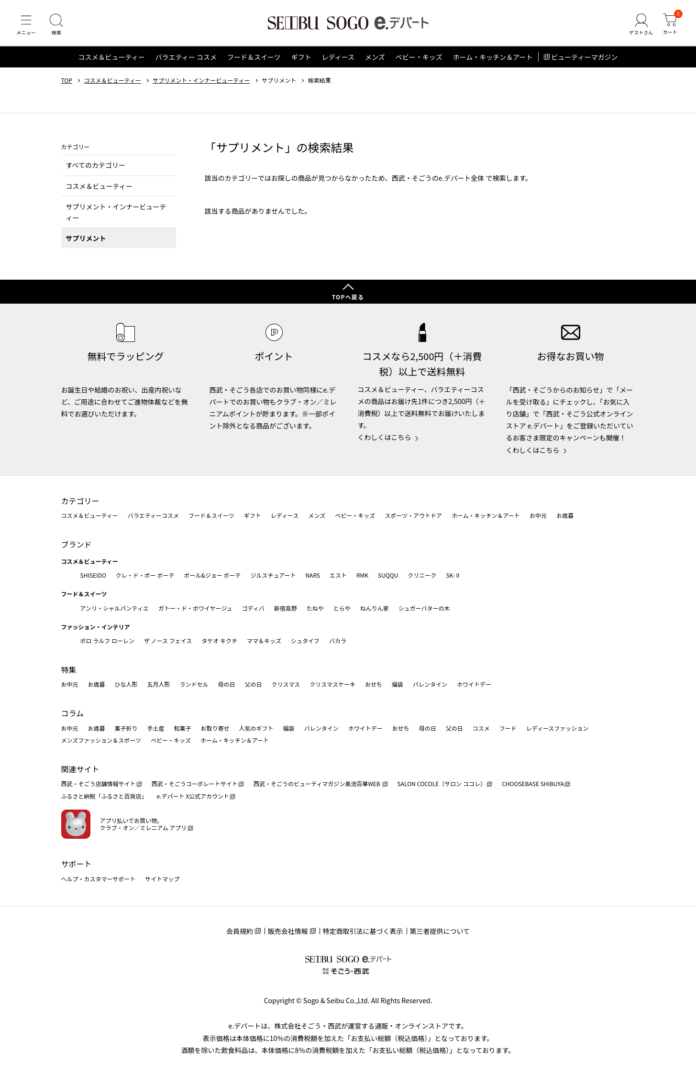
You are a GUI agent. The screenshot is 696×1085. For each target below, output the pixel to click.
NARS (312, 575)
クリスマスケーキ (332, 684)
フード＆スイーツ (254, 59)
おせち (373, 684)
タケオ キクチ (219, 640)
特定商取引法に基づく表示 (363, 931)
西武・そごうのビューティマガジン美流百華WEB (317, 784)
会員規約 (239, 931)
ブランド (76, 544)
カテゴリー (80, 500)
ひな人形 (126, 684)
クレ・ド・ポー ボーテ (145, 575)
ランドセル (194, 684)
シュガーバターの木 (424, 608)
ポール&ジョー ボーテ (212, 575)
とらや (342, 608)
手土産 (156, 728)
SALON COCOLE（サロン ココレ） (442, 784)
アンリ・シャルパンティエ (114, 608)
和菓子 (182, 728)
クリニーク (422, 575)
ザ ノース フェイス (168, 640)
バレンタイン (430, 684)
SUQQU (388, 575)
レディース (338, 59)
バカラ (337, 640)
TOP (66, 82)
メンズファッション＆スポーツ (101, 740)
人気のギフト (256, 728)
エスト (338, 575)
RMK (362, 575)
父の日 (253, 684)
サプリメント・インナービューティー (201, 82)
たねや (315, 608)
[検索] (57, 25)
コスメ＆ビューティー (111, 59)
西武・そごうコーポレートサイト (195, 784)
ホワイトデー (474, 684)
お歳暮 (565, 516)
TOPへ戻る (348, 297)
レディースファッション (557, 728)
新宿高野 (285, 608)
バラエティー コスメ (186, 59)
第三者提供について (440, 931)
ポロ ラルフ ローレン (107, 640)
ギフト (301, 59)
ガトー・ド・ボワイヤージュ (195, 608)
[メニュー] (26, 25)
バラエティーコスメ (153, 516)
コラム (72, 713)
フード (508, 728)
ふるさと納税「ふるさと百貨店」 (104, 796)
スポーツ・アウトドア (413, 516)
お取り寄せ (215, 728)
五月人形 (158, 684)
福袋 (397, 684)
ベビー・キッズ (419, 59)
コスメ (481, 728)
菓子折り (126, 728)
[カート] (669, 25)
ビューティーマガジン (584, 59)
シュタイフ (305, 640)
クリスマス (286, 684)
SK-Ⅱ (453, 575)
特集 (69, 669)
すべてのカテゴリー (95, 167)
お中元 (538, 516)
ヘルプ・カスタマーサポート (98, 879)
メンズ (375, 59)
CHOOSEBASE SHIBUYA (533, 784)
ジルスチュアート (273, 575)
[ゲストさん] (640, 25)
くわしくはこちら (384, 437)
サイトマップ (162, 879)
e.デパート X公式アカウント (193, 796)
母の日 (226, 684)
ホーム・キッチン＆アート (493, 59)
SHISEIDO (93, 575)
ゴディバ (253, 608)
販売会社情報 (288, 931)
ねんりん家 (374, 608)
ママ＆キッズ (264, 640)
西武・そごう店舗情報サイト (98, 784)
